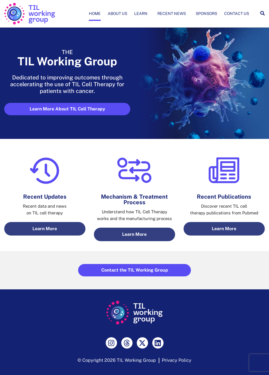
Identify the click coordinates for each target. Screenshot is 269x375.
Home (95, 13)
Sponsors (206, 13)
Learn (142, 13)
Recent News (173, 13)
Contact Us (236, 13)
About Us (117, 13)
